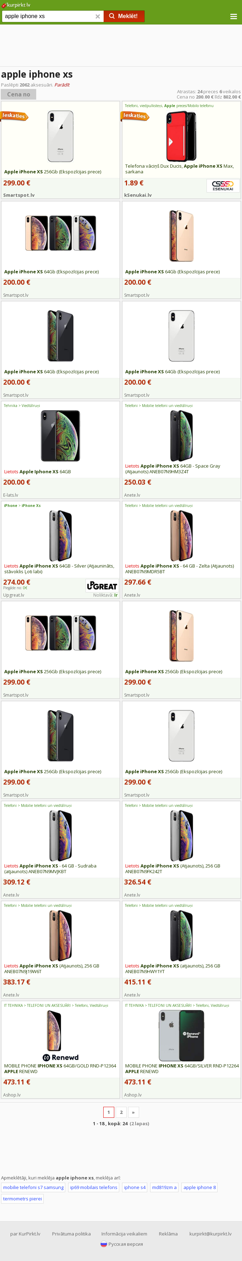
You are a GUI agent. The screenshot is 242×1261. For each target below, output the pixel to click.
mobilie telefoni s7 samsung (33, 1187)
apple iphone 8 (199, 1187)
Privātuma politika (71, 1234)
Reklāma (168, 1234)
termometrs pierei (22, 1198)
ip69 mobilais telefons (93, 1187)
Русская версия (126, 1244)
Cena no (18, 94)
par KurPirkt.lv (25, 1234)
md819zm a (164, 1187)
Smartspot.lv (18, 195)
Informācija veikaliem (124, 1234)
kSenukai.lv (138, 195)
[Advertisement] (121, 46)
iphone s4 (134, 1187)
